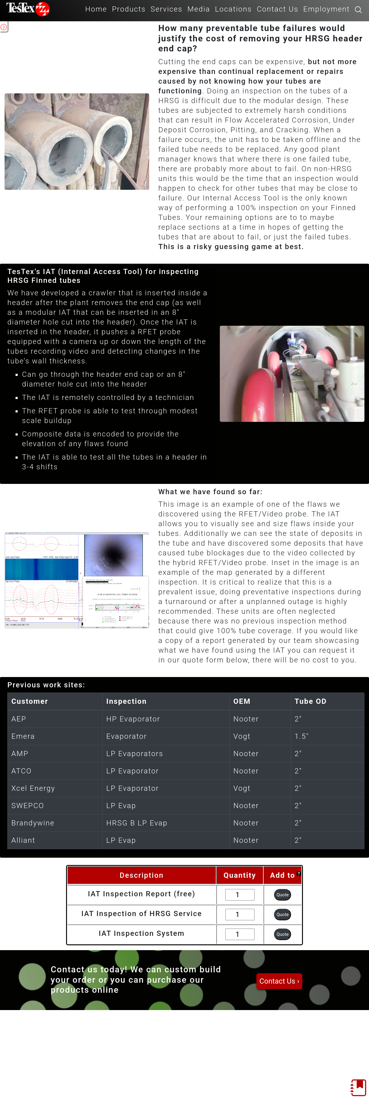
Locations (233, 9)
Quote (282, 895)
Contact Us (277, 9)
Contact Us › (279, 981)
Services (167, 9)
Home (96, 9)
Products (129, 9)
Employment (326, 9)
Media (198, 9)
